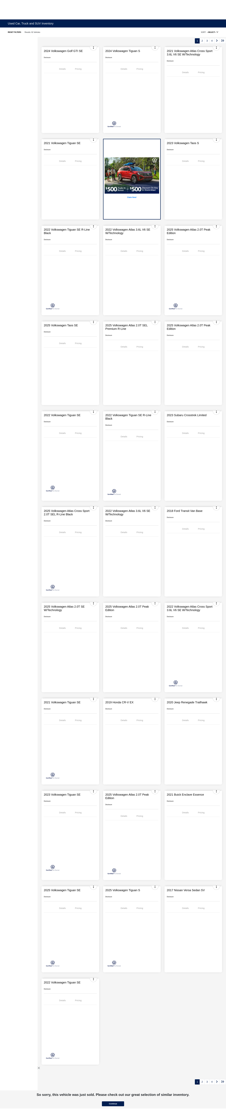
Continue (113, 1104)
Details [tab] (62, 69)
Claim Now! (131, 197)
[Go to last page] (222, 41)
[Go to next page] (217, 41)
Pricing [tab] (78, 69)
